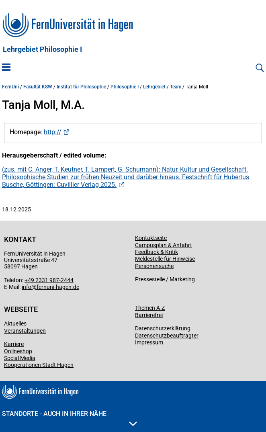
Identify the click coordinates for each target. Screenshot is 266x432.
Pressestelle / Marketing (165, 279)
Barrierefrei (149, 315)
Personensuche (154, 266)
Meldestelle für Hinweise (165, 259)
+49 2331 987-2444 (49, 280)
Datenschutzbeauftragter (166, 335)
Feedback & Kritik (156, 252)
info (26, 287)
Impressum (149, 342)
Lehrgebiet (154, 87)
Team (175, 87)
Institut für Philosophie (81, 87)
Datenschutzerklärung (162, 328)
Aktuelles (15, 323)
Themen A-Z (150, 308)
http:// (52, 132)
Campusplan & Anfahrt (163, 245)
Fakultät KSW (37, 87)
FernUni (10, 87)
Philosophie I (124, 87)
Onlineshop (18, 351)
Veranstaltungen (25, 331)
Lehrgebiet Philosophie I (42, 49)
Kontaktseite (151, 238)
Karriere (14, 344)
